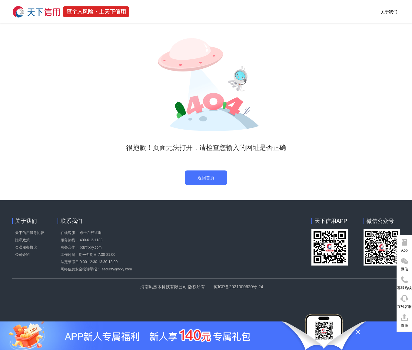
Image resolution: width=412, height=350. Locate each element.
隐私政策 (22, 240)
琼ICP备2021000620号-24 (238, 286)
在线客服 (404, 307)
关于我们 (388, 11)
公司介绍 (22, 255)
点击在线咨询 (90, 233)
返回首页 (206, 177)
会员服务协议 (26, 247)
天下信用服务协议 (29, 233)
